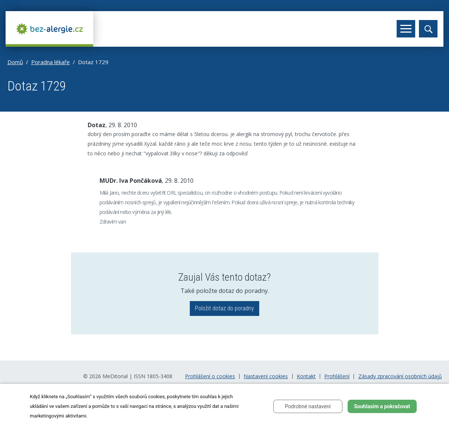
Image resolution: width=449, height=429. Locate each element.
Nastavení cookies (266, 376)
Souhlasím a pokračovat (382, 406)
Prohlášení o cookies (210, 376)
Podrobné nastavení (308, 406)
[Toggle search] (428, 28)
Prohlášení (336, 376)
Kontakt (306, 376)
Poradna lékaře (50, 62)
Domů (15, 62)
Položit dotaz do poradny (224, 308)
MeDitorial (115, 376)
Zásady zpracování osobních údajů (400, 376)
